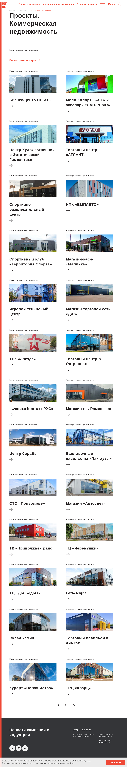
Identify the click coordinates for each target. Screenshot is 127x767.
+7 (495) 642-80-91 (106, 734)
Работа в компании (29, 4)
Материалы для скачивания (58, 4)
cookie (40, 761)
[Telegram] (12, 748)
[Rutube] (19, 748)
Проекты (23, 10)
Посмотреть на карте (22, 60)
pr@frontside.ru (104, 742)
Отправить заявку (87, 4)
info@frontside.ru (105, 736)
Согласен (116, 762)
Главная (12, 10)
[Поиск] (119, 4)
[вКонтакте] (25, 748)
